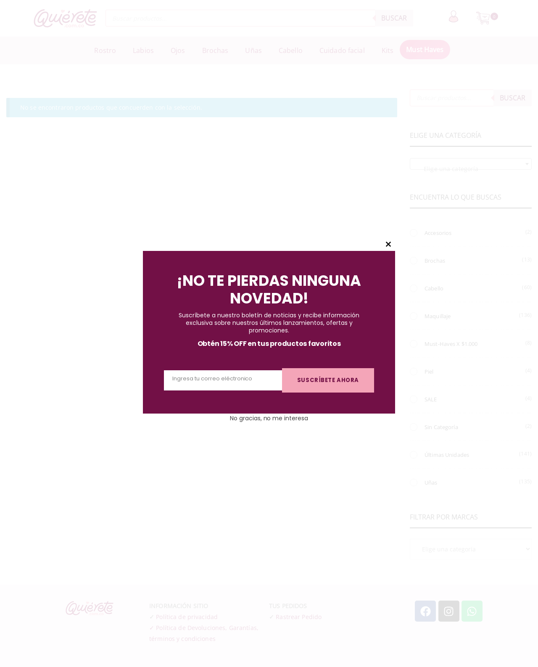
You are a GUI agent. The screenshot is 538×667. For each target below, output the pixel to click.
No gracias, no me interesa (269, 416)
